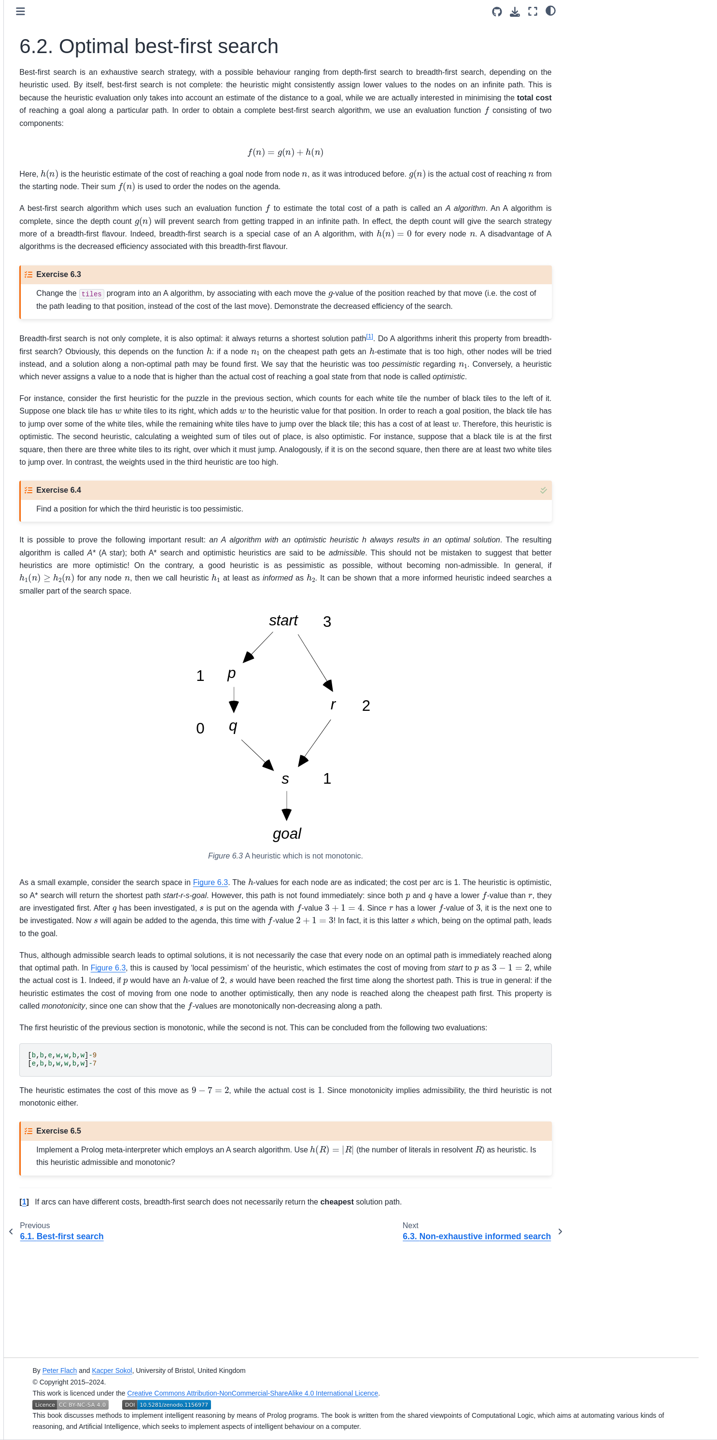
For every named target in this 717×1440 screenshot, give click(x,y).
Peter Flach (188, 1370)
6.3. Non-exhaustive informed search (92, 307)
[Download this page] (515, 12)
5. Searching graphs (70, 240)
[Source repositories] (497, 12)
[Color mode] (551, 10)
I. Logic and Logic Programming (80, 171)
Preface (43, 156)
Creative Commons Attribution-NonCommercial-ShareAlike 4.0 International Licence (381, 1393)
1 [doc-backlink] (174, 1300)
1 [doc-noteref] (525, 386)
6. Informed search (70, 255)
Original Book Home (62, 401)
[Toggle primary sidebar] (171, 11)
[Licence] (86, 91)
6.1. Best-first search (79, 271)
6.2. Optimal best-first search (94, 286)
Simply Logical (53, 140)
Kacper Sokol (241, 1370)
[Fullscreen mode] (533, 11)
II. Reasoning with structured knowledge (79, 192)
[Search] (87, 116)
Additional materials (61, 370)
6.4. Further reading (77, 328)
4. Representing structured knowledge (80, 219)
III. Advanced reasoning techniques (67, 349)
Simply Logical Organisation (74, 385)
